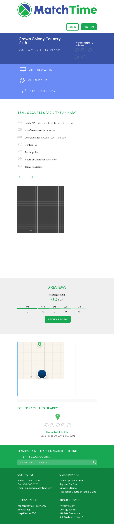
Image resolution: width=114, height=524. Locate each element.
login (72, 27)
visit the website (36, 69)
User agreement (68, 509)
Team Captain (26, 450)
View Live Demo (68, 487)
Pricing (72, 450)
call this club (33, 80)
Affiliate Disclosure (69, 513)
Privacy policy (66, 505)
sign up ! (89, 27)
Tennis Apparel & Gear (71, 480)
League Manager (51, 450)
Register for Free (68, 484)
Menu (20, 27)
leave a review (57, 319)
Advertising (23, 509)
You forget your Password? (31, 505)
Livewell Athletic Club (57, 431)
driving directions (37, 91)
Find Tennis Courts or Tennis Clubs (77, 491)
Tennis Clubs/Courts (35, 456)
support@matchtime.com (38, 487)
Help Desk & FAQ (26, 513)
